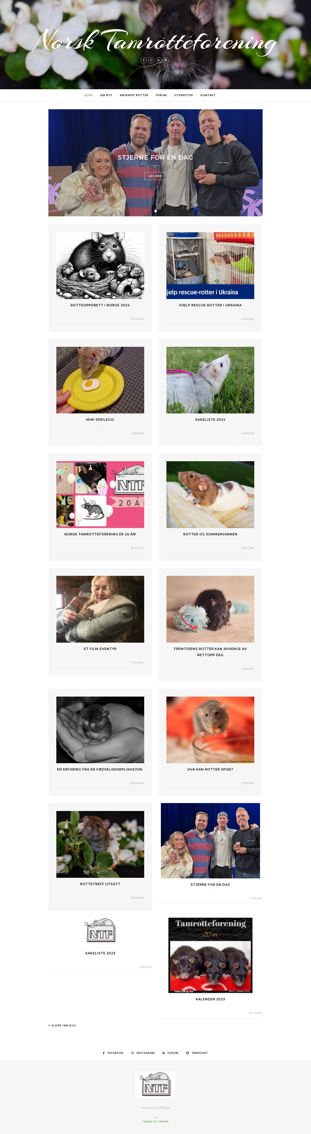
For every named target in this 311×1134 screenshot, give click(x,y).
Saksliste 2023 (100, 953)
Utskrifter (183, 95)
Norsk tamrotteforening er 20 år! (100, 534)
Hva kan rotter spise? (210, 769)
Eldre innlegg (62, 1025)
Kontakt (208, 95)
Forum (161, 95)
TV (155, 148)
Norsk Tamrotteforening (155, 40)
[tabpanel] (155, 162)
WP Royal (164, 1107)
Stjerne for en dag (155, 157)
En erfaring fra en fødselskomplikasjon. (100, 769)
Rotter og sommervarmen (210, 534)
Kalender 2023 (210, 999)
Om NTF (106, 95)
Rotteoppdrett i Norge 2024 (100, 305)
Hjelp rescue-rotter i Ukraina (210, 305)
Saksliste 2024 (210, 420)
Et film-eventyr (100, 649)
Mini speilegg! (100, 420)
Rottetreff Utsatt (100, 884)
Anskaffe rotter (134, 95)
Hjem (88, 95)
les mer (155, 176)
